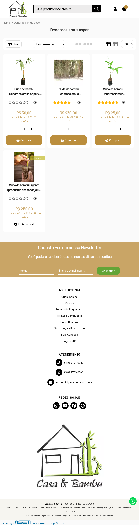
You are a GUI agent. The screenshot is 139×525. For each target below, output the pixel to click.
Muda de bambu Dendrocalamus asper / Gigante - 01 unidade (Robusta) (24, 92)
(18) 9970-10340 (70, 362)
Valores (69, 303)
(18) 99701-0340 (70, 372)
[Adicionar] (31, 129)
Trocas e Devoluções (69, 315)
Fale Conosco (69, 334)
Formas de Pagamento (69, 309)
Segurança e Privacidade (69, 328)
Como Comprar (69, 322)
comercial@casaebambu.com (69, 382)
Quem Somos (69, 296)
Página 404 (69, 341)
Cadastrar (108, 270)
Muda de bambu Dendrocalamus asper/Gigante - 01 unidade (113, 92)
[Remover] (16, 129)
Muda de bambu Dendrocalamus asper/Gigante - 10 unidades (68, 92)
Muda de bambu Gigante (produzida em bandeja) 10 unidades (24, 188)
